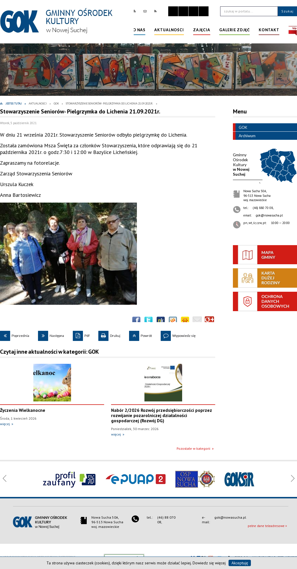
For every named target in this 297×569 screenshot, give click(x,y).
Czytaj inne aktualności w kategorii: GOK (49, 351)
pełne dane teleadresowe (266, 526)
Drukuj (109, 334)
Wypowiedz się (178, 334)
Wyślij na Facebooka (136, 321)
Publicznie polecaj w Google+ (209, 321)
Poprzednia (14, 334)
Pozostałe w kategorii (193, 448)
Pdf (81, 334)
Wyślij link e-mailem (197, 321)
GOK (240, 127)
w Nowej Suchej (241, 164)
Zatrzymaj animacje (173, 11)
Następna (51, 334)
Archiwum (244, 136)
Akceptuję (239, 563)
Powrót (140, 334)
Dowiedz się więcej (209, 563)
